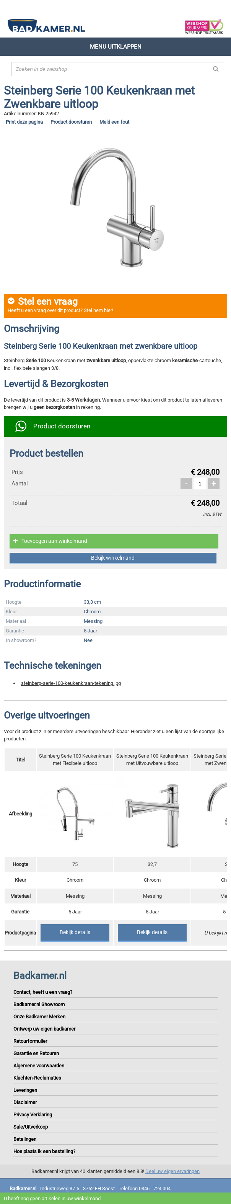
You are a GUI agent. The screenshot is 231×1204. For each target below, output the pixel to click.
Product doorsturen (71, 122)
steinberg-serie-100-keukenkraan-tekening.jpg (71, 683)
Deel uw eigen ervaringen (172, 1171)
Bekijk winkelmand (113, 558)
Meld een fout (114, 122)
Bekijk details (75, 932)
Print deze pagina (24, 122)
